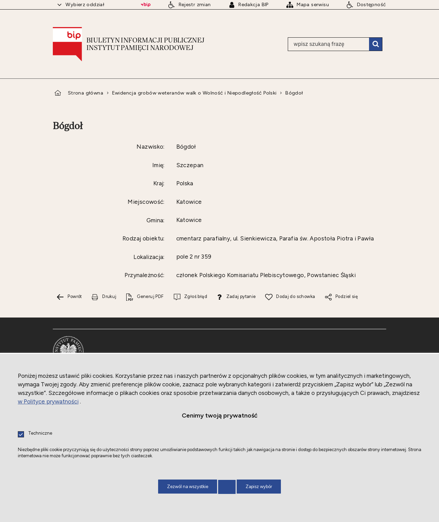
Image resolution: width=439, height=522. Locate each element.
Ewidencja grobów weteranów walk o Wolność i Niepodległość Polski (194, 93)
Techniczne (40, 433)
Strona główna (85, 93)
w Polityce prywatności (48, 401)
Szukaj (375, 44)
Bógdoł (294, 93)
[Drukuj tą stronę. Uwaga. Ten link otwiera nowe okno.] (104, 297)
